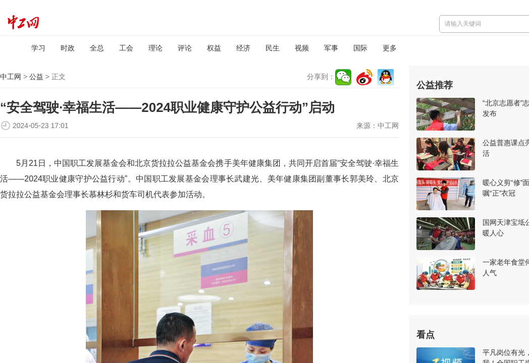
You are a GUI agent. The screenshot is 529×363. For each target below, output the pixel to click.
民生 (273, 48)
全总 (97, 48)
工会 (126, 48)
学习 (38, 48)
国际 (360, 48)
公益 (36, 77)
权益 (214, 48)
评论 (185, 48)
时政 (68, 48)
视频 (302, 48)
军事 (331, 48)
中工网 (10, 77)
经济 (243, 48)
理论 (155, 48)
